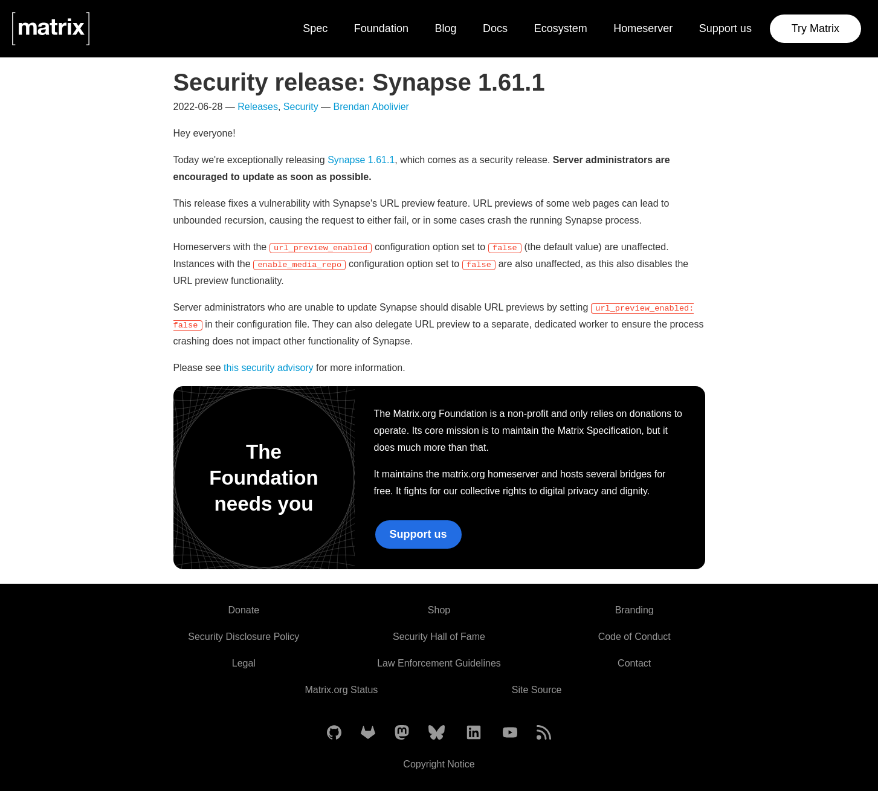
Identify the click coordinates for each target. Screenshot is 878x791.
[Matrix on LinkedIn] (473, 733)
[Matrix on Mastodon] (402, 733)
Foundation (381, 28)
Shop (439, 610)
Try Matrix (815, 28)
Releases (257, 107)
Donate (244, 610)
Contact (634, 663)
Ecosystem (560, 28)
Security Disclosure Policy (243, 636)
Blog (445, 28)
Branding (634, 610)
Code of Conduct (634, 636)
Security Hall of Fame (439, 636)
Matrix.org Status (341, 690)
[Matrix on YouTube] (510, 733)
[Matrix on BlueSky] (436, 733)
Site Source (537, 690)
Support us (725, 28)
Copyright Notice (438, 764)
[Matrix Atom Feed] (544, 733)
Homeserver (643, 28)
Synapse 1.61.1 (361, 160)
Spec (315, 28)
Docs (495, 28)
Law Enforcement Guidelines (439, 663)
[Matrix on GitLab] (368, 733)
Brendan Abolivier (371, 107)
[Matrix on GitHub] (334, 733)
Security (300, 107)
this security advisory (269, 368)
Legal (244, 663)
